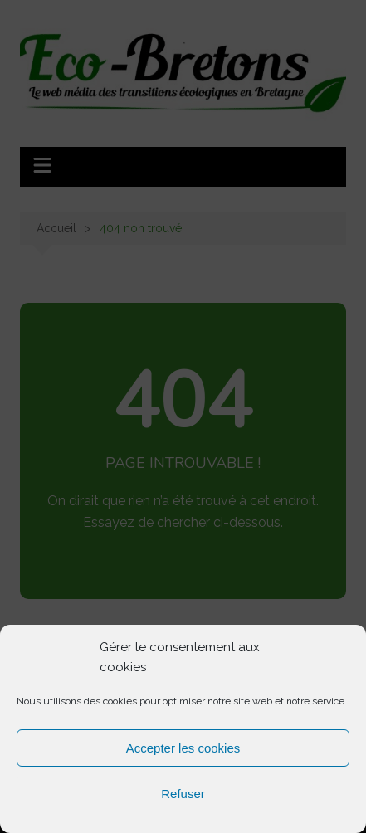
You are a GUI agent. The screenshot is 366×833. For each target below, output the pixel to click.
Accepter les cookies (183, 748)
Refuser (183, 794)
